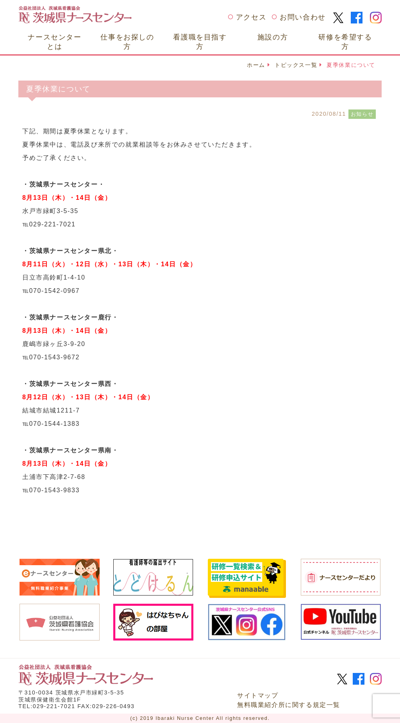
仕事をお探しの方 (127, 41)
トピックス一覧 (296, 65)
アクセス (251, 17)
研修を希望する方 (345, 41)
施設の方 (272, 37)
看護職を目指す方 (200, 41)
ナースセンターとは (54, 41)
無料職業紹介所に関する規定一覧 (288, 704)
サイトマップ (258, 695)
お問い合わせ (303, 17)
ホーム (256, 65)
